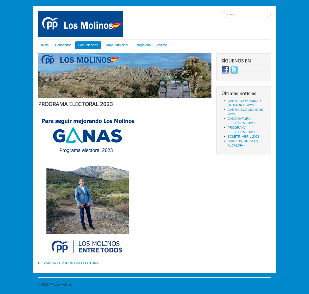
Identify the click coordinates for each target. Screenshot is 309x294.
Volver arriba (262, 284)
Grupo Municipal (116, 45)
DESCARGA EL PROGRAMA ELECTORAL (69, 263)
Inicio (45, 45)
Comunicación (88, 45)
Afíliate (162, 45)
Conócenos (63, 45)
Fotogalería (142, 45)
